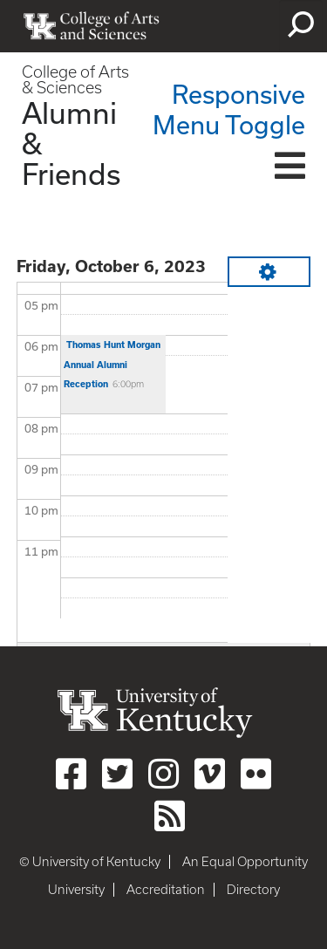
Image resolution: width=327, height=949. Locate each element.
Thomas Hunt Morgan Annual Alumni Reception (112, 364)
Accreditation (165, 890)
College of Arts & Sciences (75, 80)
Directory (253, 890)
